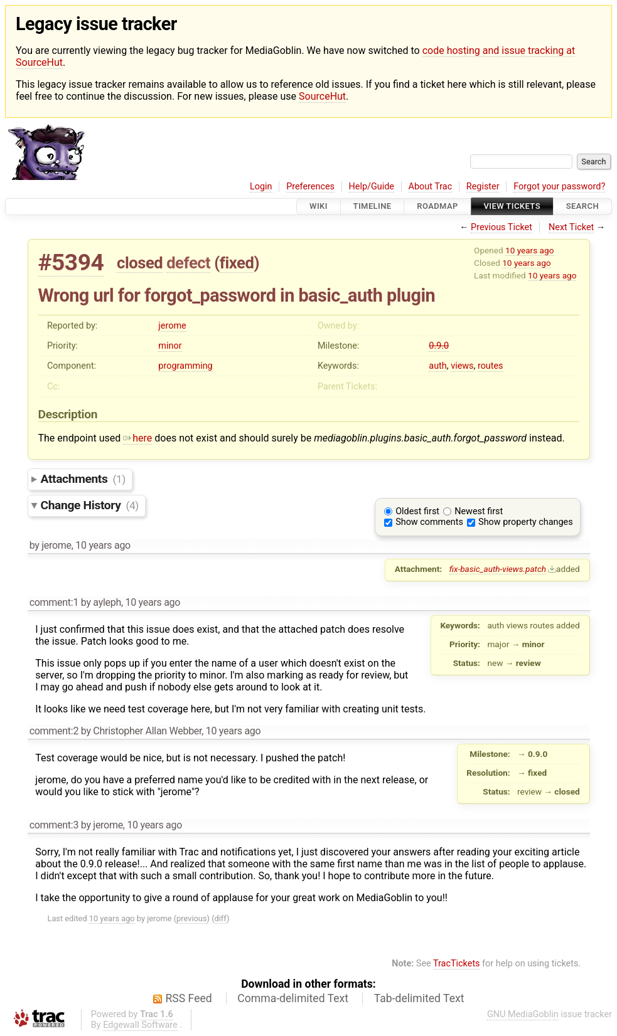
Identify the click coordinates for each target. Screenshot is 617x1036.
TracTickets (456, 963)
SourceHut (322, 96)
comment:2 (54, 731)
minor (169, 346)
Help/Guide (371, 186)
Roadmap (437, 206)
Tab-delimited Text (419, 998)
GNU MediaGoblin (523, 1014)
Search (582, 206)
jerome (172, 325)
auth (437, 366)
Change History (90, 505)
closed (140, 262)
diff (221, 918)
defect (188, 262)
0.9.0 (439, 346)
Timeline (372, 206)
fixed (237, 262)
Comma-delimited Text (292, 998)
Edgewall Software (140, 1025)
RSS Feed (189, 998)
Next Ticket (571, 227)
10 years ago (529, 250)
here (137, 438)
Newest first (478, 511)
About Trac (431, 186)
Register (483, 186)
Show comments (429, 522)
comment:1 (54, 602)
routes (490, 366)
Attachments (83, 479)
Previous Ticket (501, 227)
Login (261, 186)
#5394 (71, 262)
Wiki (318, 206)
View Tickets (512, 206)
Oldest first (417, 511)
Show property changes (525, 522)
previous (191, 918)
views (462, 366)
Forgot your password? (559, 186)
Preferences (310, 186)
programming (185, 366)
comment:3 (54, 825)
